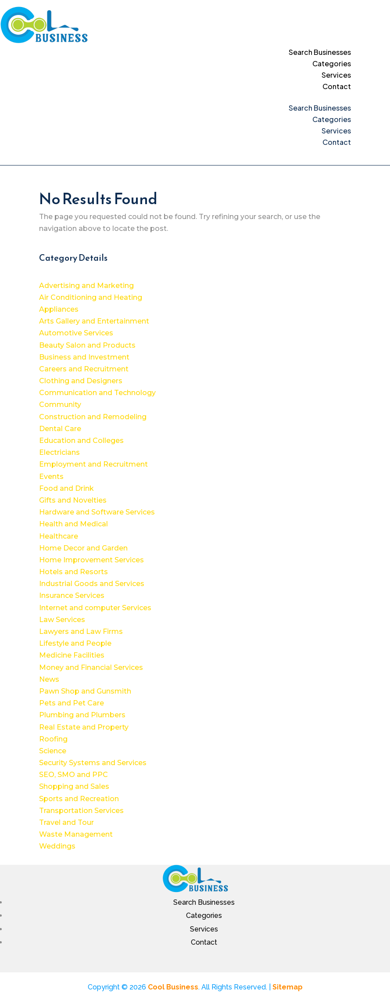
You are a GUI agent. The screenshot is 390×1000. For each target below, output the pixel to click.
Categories (331, 63)
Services (336, 74)
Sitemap (287, 987)
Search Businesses (320, 52)
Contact (336, 86)
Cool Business (173, 987)
